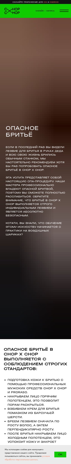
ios (45, 2)
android (54, 2)
